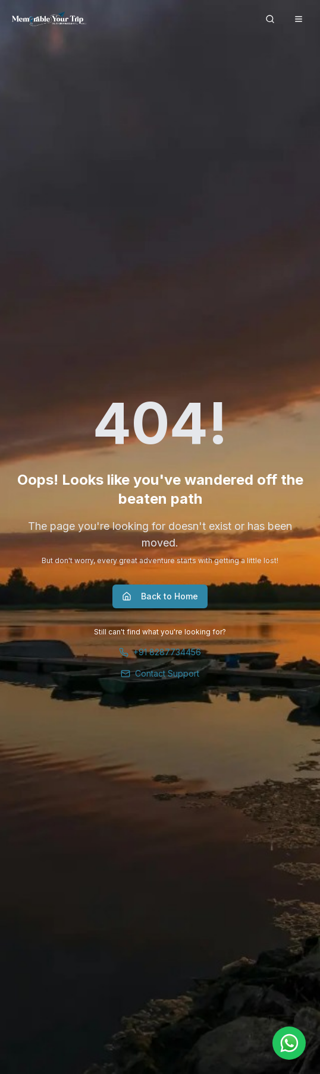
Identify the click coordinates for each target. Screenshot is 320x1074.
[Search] (270, 19)
